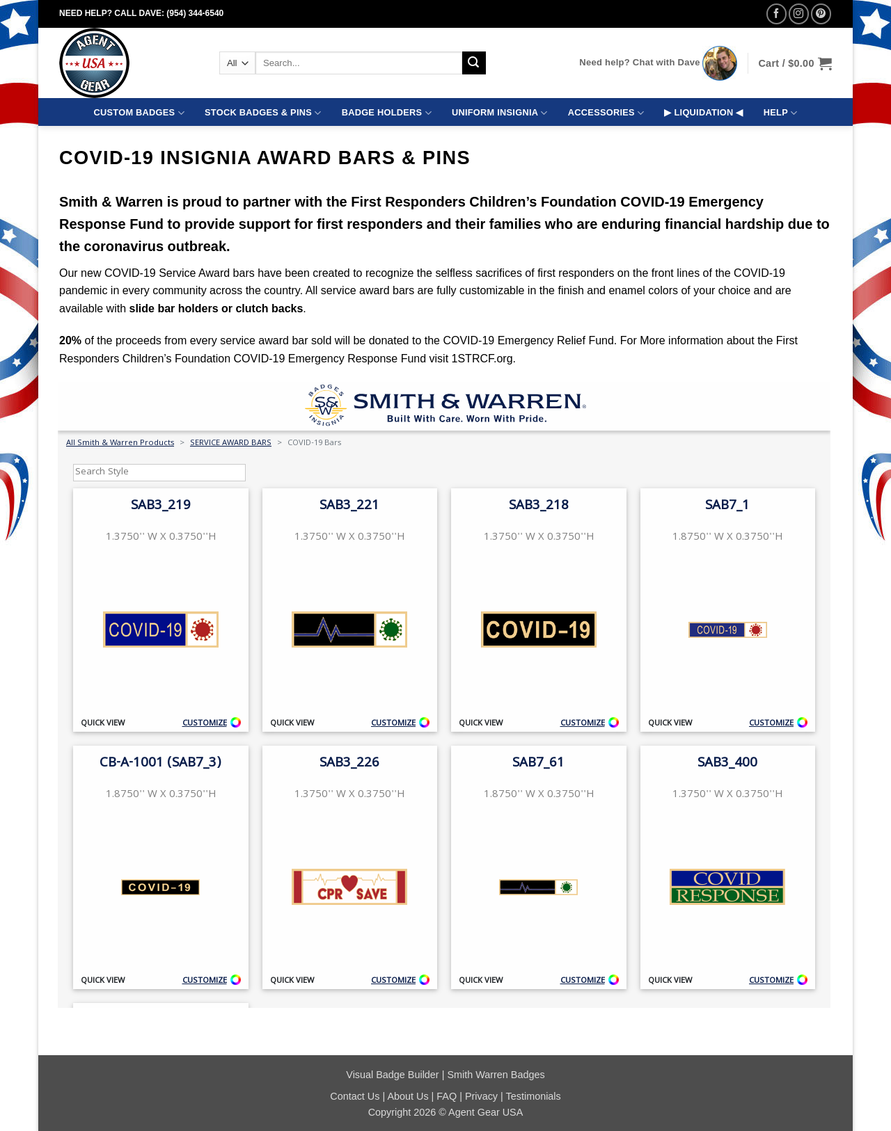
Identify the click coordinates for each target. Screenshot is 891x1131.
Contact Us (354, 1096)
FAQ (446, 1096)
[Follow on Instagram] (799, 13)
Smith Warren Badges (495, 1074)
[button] (795, 63)
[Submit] (474, 63)
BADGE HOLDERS (387, 113)
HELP (781, 113)
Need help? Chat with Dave (639, 62)
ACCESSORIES (606, 113)
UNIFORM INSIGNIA (500, 113)
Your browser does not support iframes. (444, 695)
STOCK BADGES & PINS (263, 113)
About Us (407, 1096)
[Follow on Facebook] (776, 13)
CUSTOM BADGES (139, 113)
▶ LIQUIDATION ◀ (703, 112)
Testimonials (533, 1096)
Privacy (481, 1096)
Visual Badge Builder (392, 1074)
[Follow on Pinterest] (821, 13)
